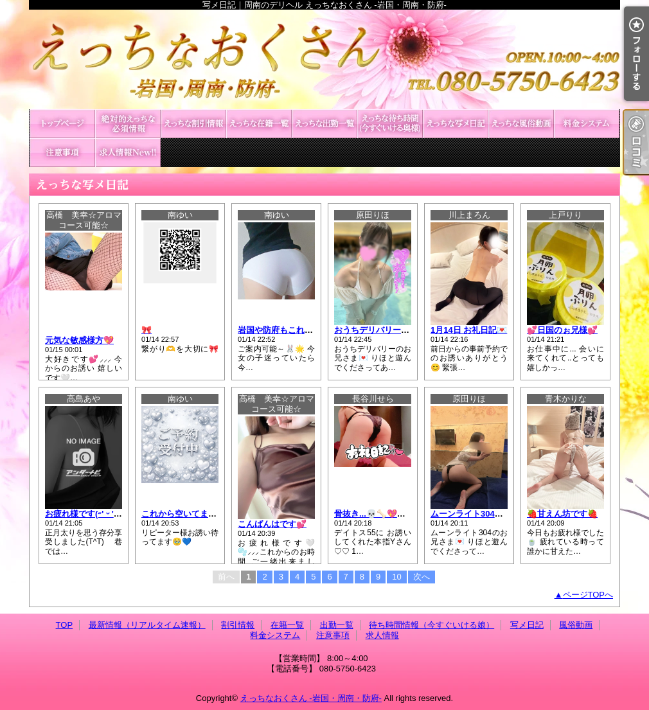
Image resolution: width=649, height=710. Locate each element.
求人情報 (128, 152)
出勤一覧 (324, 123)
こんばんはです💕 (272, 524)
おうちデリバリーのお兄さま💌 (393, 330)
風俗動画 (521, 123)
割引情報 (193, 123)
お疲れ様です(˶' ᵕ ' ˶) (84, 514)
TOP (62, 123)
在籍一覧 (259, 123)
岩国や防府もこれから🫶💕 (290, 330)
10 (396, 576)
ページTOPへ (588, 594)
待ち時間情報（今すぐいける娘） (390, 123)
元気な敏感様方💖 (79, 340)
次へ (421, 576)
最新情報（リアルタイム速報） (128, 123)
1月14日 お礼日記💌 (469, 330)
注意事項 (62, 152)
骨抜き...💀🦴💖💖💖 (376, 514)
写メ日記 (455, 123)
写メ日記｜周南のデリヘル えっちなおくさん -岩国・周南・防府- (324, 59)
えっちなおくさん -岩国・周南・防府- (311, 698)
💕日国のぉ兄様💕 (562, 330)
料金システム (586, 123)
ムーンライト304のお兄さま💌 (489, 514)
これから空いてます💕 (184, 514)
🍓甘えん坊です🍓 (562, 514)
